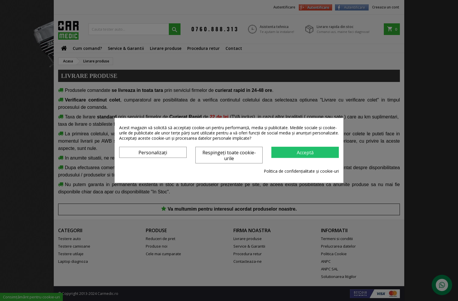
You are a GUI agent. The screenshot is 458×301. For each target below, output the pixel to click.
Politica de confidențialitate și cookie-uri (301, 171)
